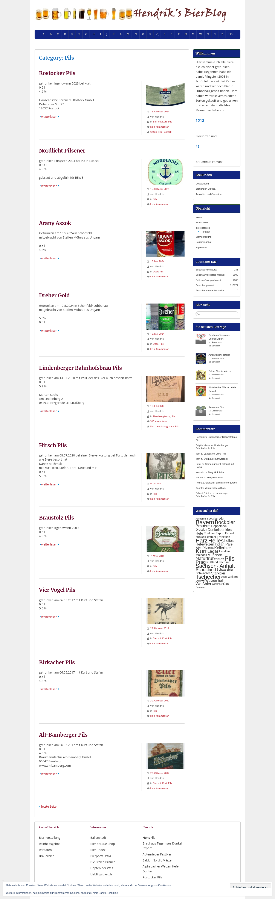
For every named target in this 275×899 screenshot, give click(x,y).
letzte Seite (49, 806)
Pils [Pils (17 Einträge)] (230, 558)
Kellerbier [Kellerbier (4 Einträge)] (222, 547)
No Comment (214, 346)
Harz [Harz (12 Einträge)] (202, 540)
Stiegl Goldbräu (216, 472)
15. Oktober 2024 (160, 188)
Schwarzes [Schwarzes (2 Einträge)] (203, 573)
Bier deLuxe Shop (102, 844)
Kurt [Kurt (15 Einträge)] (201, 551)
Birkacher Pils (57, 662)
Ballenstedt (98, 838)
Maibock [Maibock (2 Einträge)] (201, 555)
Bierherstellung (203, 237)
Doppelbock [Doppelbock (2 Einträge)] (219, 526)
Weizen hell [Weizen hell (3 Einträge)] (214, 580)
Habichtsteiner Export (225, 482)
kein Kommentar (159, 126)
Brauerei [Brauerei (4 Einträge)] (203, 526)
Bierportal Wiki (100, 856)
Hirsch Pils (53, 445)
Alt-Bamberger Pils (63, 734)
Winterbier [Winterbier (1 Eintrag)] (217, 584)
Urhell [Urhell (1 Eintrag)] (224, 577)
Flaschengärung (161, 416)
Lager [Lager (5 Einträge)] (212, 551)
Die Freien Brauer (102, 862)
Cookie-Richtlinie (108, 892)
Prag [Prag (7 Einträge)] (201, 562)
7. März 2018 (157, 556)
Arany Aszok (55, 223)
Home (199, 217)
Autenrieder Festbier (219, 355)
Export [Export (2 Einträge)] (219, 533)
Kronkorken (202, 222)
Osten (153, 131)
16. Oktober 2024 (160, 111)
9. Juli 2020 (156, 483)
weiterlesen (49, 117)
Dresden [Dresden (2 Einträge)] (201, 529)
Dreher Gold (54, 295)
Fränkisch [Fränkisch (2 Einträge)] (223, 537)
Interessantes (203, 228)
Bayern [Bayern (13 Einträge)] (205, 522)
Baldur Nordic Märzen (219, 371)
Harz (171, 426)
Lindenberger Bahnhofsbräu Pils (80, 368)
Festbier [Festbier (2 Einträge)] (210, 537)
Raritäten (205, 231)
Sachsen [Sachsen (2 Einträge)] (224, 562)
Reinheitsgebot (203, 242)
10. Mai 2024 (157, 261)
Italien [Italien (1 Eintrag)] (211, 548)
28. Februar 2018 (159, 628)
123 (231, 34)
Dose (156, 271)
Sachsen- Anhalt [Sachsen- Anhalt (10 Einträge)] (215, 566)
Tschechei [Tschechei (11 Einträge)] (208, 577)
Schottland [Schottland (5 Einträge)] (206, 569)
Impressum (201, 247)
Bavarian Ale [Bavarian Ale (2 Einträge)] (214, 518)
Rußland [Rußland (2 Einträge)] (212, 562)
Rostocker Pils (57, 73)
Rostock (167, 131)
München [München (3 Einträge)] (215, 555)
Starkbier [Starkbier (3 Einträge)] (218, 573)
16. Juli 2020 (157, 406)
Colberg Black (218, 488)
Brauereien (47, 856)
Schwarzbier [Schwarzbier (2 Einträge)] (225, 569)
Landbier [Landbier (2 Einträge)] (225, 551)
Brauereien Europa (205, 188)
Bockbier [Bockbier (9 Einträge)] (225, 522)
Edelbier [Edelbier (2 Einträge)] (209, 533)
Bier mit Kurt (160, 121)
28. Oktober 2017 (160, 773)
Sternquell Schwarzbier (216, 459)
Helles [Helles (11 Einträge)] (216, 541)
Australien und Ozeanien (208, 194)
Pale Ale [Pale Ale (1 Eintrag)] (219, 558)
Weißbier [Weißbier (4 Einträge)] (203, 584)
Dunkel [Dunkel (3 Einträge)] (213, 530)
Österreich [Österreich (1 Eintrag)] (201, 587)
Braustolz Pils (56, 517)
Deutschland (202, 183)
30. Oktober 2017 (160, 700)
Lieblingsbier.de (101, 874)
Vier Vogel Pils (57, 590)
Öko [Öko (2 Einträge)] (226, 584)
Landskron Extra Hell (215, 453)
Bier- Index (97, 850)
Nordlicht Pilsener (62, 150)
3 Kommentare (158, 421)
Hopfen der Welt (101, 868)
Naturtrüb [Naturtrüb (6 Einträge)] (205, 558)
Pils (170, 121)
